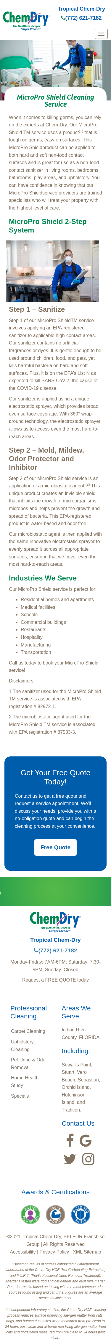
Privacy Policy (54, 1251)
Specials (20, 1096)
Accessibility (23, 1251)
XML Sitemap (87, 1251)
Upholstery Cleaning (22, 1045)
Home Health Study (24, 1081)
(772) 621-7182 (81, 18)
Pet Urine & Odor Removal (29, 1063)
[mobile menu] (101, 34)
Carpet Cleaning (28, 1031)
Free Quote (55, 847)
